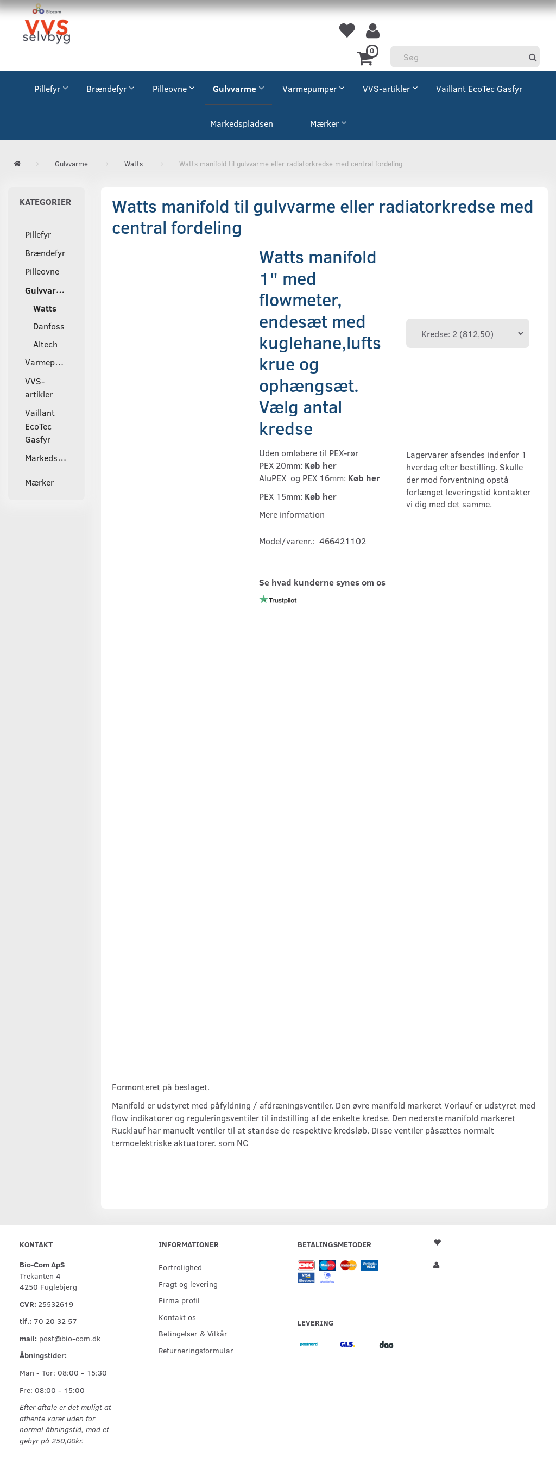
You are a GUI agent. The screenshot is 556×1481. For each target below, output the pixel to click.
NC (242, 1142)
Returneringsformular (196, 1350)
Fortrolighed (180, 1266)
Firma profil (179, 1300)
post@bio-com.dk (69, 1338)
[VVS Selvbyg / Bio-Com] (46, 25)
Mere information (292, 514)
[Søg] (533, 57)
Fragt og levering (188, 1283)
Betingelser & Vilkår (193, 1333)
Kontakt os (177, 1316)
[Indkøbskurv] (366, 57)
